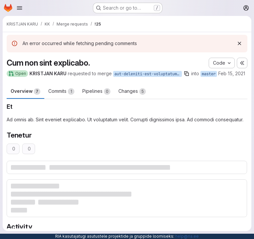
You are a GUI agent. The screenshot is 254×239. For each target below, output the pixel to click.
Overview (25, 91)
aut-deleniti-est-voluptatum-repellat (148, 74)
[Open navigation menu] (19, 8)
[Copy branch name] (186, 74)
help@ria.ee (187, 236)
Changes (132, 91)
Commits (61, 91)
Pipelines (96, 91)
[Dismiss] (239, 43)
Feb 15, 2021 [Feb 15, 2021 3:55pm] (231, 73)
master (209, 74)
